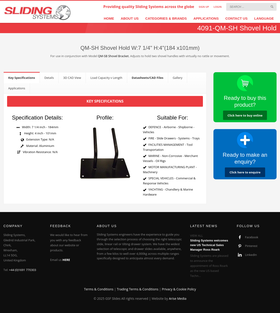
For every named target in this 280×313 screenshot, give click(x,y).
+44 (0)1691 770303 (22, 270)
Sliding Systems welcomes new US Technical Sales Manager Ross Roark (209, 245)
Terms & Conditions (98, 289)
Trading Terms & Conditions (138, 289)
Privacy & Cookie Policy (179, 289)
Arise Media (177, 298)
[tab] (22, 77)
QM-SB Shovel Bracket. (113, 56)
